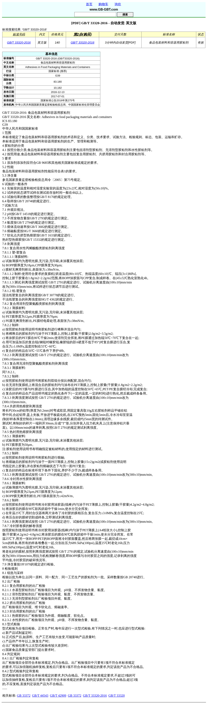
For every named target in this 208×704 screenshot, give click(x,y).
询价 (118, 4)
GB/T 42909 (58, 695)
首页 (89, 4)
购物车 (103, 4)
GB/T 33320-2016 (19, 42)
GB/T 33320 (116, 695)
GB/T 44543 (40, 695)
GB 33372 (23, 695)
